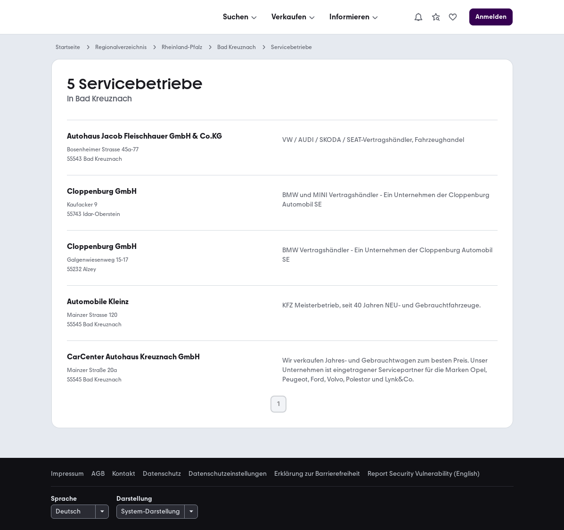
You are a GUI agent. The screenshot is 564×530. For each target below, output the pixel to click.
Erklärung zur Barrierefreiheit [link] (317, 474)
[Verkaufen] (294, 16)
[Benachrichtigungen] (418, 16)
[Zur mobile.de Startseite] (122, 17)
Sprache (64, 499)
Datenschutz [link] (162, 474)
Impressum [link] (67, 474)
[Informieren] (355, 16)
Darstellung (134, 499)
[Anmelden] (491, 16)
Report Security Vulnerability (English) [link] (424, 474)
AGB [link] (98, 474)
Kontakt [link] (123, 474)
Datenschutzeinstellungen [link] (227, 474)
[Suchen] (240, 16)
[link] (436, 17)
